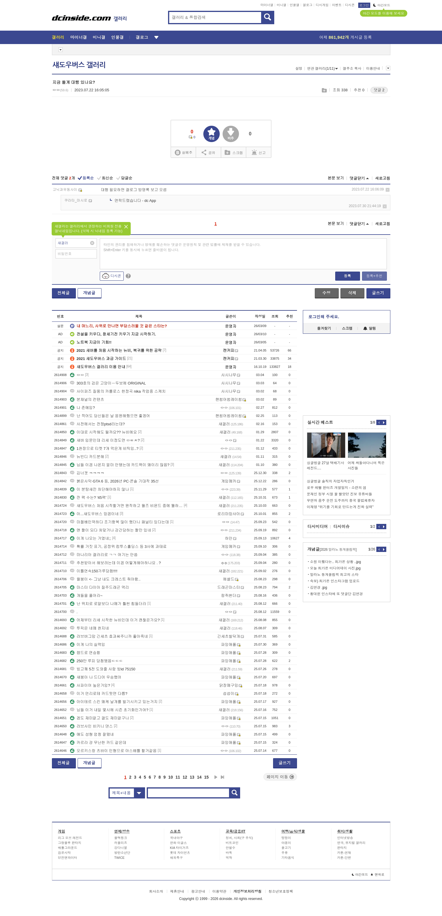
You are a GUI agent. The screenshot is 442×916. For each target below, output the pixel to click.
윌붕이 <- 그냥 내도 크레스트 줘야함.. (105, 579)
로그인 (364, 5)
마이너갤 (267, 5)
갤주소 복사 (352, 69)
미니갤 (281, 5)
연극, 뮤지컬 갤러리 (351, 843)
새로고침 (382, 178)
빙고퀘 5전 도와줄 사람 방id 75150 (102, 669)
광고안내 (198, 891)
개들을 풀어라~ (86, 595)
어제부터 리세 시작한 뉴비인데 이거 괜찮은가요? (115, 620)
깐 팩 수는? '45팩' (88, 497)
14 (199, 777)
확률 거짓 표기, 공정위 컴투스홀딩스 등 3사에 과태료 (118, 546)
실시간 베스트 (320, 422)
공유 (208, 152)
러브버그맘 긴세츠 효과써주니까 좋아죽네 (109, 636)
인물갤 (294, 5)
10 (170, 777)
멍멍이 (286, 838)
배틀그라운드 (67, 847)
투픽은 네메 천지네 (89, 628)
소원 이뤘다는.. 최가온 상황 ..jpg (335, 562)
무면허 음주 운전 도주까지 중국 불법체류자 (341, 501)
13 (192, 777)
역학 (229, 857)
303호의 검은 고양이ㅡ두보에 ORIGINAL (108, 383)
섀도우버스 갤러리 (79, 65)
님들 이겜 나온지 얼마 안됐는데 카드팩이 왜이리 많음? (120, 465)
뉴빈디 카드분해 (87, 456)
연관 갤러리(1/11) (322, 69)
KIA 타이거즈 (179, 847)
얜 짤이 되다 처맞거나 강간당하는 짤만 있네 (110, 530)
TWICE (119, 857)
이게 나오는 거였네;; (90, 538)
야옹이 (286, 843)
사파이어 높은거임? (90, 685)
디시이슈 (341, 526)
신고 (259, 152)
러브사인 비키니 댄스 (91, 726)
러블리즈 (120, 843)
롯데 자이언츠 (180, 852)
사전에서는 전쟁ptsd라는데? (97, 424)
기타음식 (288, 857)
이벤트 (337, 5)
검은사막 (64, 852)
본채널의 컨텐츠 (87, 399)
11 (177, 777)
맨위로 (378, 874)
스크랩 (324, 90)
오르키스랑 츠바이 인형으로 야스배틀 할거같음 (113, 751)
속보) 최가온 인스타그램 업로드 (335, 581)
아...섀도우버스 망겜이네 (94, 514)
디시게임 (322, 5)
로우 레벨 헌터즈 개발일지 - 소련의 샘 (336, 488)
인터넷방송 (345, 838)
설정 (298, 69)
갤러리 (58, 37)
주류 (285, 852)
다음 (216, 777)
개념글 (89, 293)
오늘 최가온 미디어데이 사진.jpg (335, 568)
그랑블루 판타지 (69, 843)
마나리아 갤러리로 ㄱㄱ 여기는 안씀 (103, 555)
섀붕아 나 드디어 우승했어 (95, 677)
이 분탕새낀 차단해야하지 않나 (99, 489)
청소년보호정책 (280, 891)
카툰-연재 (344, 852)
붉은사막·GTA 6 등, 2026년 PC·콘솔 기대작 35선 (114, 481)
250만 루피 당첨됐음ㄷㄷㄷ (96, 661)
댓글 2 (379, 90)
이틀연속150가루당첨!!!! (93, 571)
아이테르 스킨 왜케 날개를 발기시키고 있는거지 (114, 702)
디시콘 (350, 5)
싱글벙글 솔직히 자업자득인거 (330, 481)
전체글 (63, 293)
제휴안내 (177, 891)
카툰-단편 (344, 857)
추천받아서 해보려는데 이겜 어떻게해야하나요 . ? (115, 563)
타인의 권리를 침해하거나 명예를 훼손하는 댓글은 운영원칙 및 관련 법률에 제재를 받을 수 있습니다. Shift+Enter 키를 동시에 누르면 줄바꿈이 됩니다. (182, 247)
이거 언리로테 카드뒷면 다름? (98, 693)
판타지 (342, 847)
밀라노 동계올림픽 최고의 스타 (334, 575)
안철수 (230, 847)
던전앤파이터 (67, 857)
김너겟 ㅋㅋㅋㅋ (87, 473)
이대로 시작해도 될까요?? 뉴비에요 (103, 432)
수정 (326, 293)
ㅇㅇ (77, 375)
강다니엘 (120, 847)
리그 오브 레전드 (70, 838)
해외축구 (176, 857)
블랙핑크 (120, 838)
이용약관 (219, 891)
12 (185, 777)
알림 (369, 328)
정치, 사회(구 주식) (239, 838)
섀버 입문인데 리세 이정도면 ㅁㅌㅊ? (105, 440)
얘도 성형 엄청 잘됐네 (92, 734)
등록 (347, 276)
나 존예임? (82, 407)
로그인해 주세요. (323, 316)
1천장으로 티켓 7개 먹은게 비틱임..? (104, 448)
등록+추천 (374, 276)
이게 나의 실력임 (87, 644)
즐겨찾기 (324, 328)
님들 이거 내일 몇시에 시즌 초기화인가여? (109, 710)
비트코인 (232, 843)
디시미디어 (318, 526)
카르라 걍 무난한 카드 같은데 (98, 742)
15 (206, 777)
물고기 (286, 847)
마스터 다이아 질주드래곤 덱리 (99, 587)
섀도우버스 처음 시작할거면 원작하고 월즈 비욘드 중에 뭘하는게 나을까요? (126, 506)
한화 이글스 (178, 843)
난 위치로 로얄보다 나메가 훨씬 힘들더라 (108, 604)
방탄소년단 (122, 852)
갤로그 (307, 5)
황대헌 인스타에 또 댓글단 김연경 (336, 594)
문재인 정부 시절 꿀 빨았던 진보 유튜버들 (339, 494)
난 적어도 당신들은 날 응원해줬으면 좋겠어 (110, 416)
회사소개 (156, 891)
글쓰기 (378, 293)
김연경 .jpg (318, 587)
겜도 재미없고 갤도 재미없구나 (99, 718)
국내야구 (176, 838)
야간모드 (381, 5)
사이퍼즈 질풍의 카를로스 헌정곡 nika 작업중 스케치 (118, 391)
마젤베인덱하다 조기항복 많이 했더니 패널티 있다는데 (119, 522)
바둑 (229, 852)
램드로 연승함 (85, 653)
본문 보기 (336, 178)
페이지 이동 (280, 777)
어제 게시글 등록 (345, 37)
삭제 (387, 190)
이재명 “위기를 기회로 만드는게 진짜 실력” (340, 507)
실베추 (183, 152)
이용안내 (373, 69)
